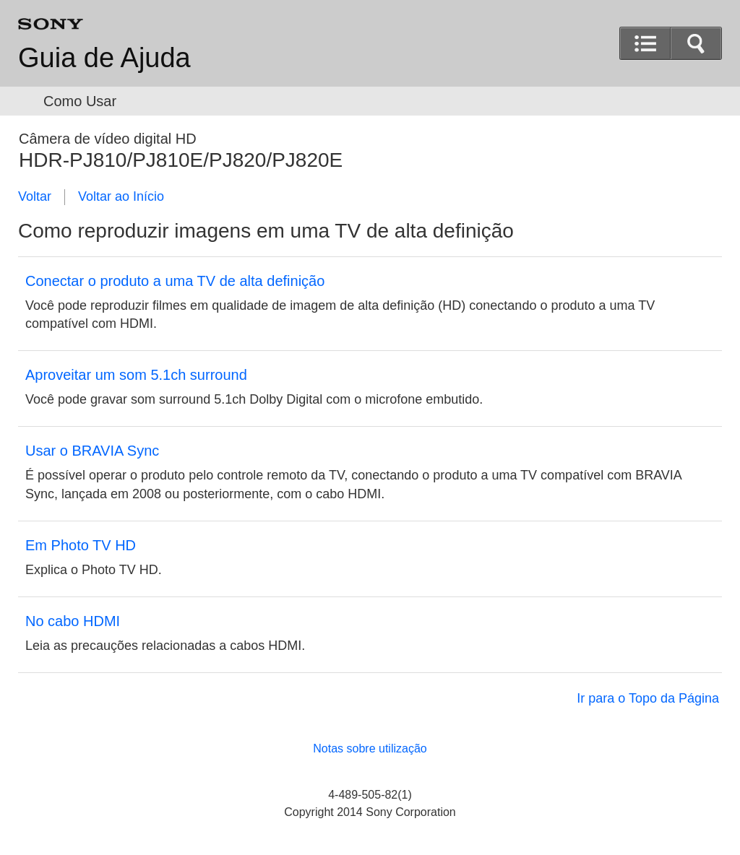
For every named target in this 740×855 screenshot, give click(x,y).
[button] (696, 43)
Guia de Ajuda (104, 57)
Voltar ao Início (121, 196)
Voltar (34, 196)
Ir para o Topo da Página (648, 698)
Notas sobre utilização (369, 748)
